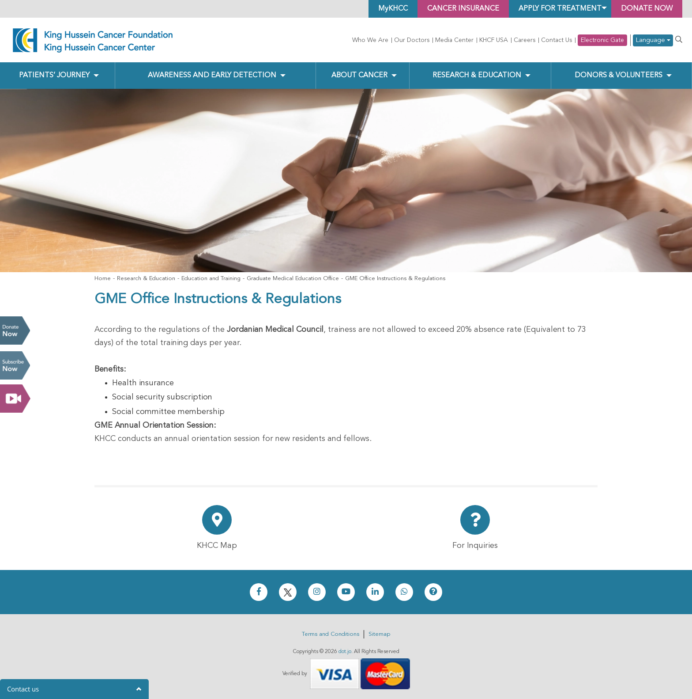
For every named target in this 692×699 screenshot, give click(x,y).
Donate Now (15, 330)
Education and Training (211, 278)
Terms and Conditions (330, 634)
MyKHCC (393, 8)
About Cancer (359, 75)
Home (102, 278)
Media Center (454, 40)
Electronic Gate (602, 40)
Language (653, 40)
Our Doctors (411, 40)
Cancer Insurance (463, 8)
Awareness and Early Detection (212, 75)
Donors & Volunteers (618, 75)
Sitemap (379, 634)
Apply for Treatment (560, 8)
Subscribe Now (15, 365)
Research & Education (476, 75)
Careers (524, 40)
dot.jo (344, 651)
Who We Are (370, 40)
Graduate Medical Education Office (293, 278)
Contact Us (556, 40)
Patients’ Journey (54, 75)
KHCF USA (493, 40)
